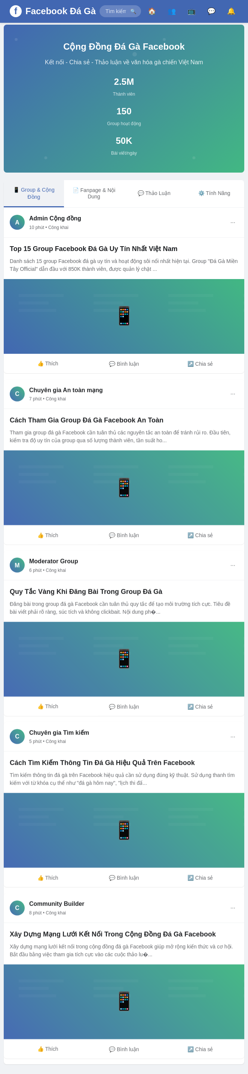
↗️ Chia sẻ (200, 364)
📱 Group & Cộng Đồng (34, 193)
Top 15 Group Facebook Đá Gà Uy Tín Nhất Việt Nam (93, 249)
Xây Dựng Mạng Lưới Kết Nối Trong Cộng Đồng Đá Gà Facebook (113, 936)
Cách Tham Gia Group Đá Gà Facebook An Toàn (86, 422)
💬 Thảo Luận (154, 193)
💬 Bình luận (124, 364)
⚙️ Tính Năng (214, 193)
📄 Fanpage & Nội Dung (94, 193)
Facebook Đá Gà (60, 11)
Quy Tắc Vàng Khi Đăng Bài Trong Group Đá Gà (86, 593)
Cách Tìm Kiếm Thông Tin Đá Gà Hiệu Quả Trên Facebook (102, 764)
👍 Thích (47, 363)
